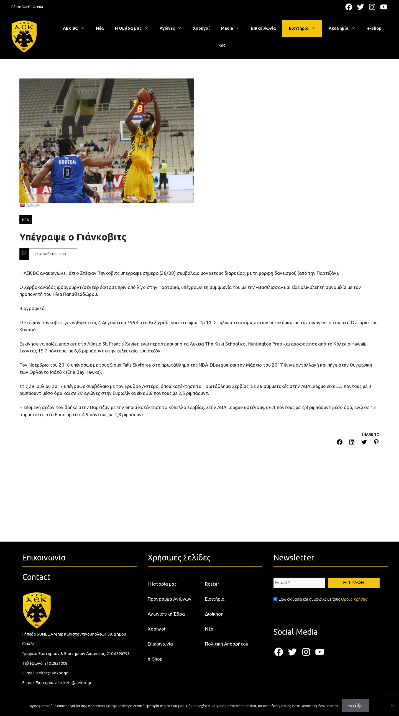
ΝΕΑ (25, 220)
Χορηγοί (201, 28)
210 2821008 (55, 663)
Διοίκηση (214, 613)
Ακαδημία (345, 28)
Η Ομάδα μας (134, 28)
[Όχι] (392, 705)
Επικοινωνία (263, 28)
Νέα (100, 28)
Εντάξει (355, 705)
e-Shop (374, 28)
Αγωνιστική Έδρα (166, 613)
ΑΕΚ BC (76, 28)
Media (233, 28)
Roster (212, 583)
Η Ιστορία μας (162, 583)
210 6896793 (118, 653)
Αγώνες (173, 28)
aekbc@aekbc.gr (52, 673)
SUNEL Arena (32, 7)
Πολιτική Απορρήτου (226, 643)
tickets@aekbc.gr (74, 682)
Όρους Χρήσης (354, 599)
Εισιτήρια (305, 28)
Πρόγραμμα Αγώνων (169, 598)
